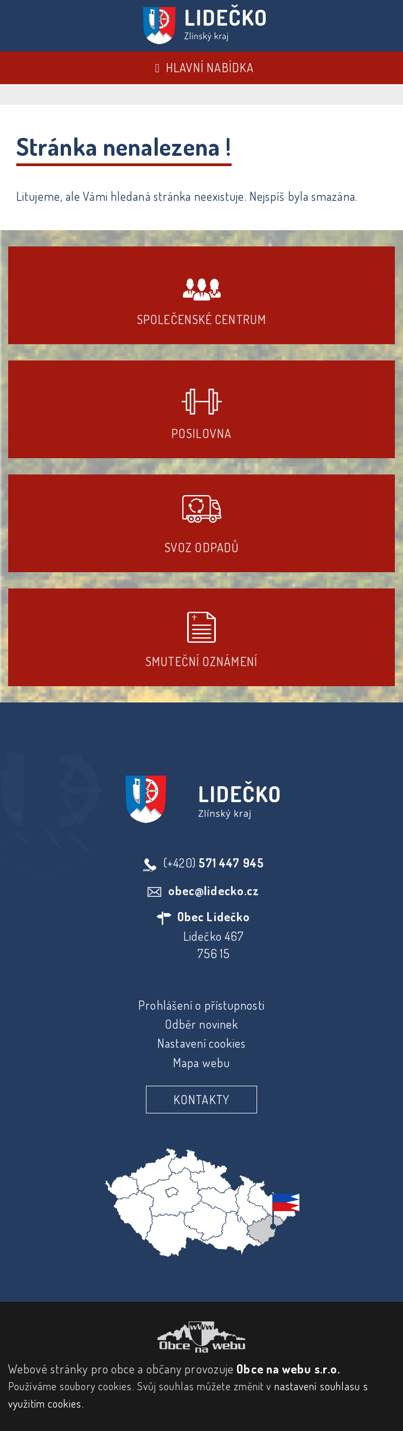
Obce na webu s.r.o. (288, 1368)
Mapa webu (201, 1062)
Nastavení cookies (201, 1042)
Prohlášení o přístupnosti (201, 1004)
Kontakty (201, 1099)
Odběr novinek (201, 1023)
